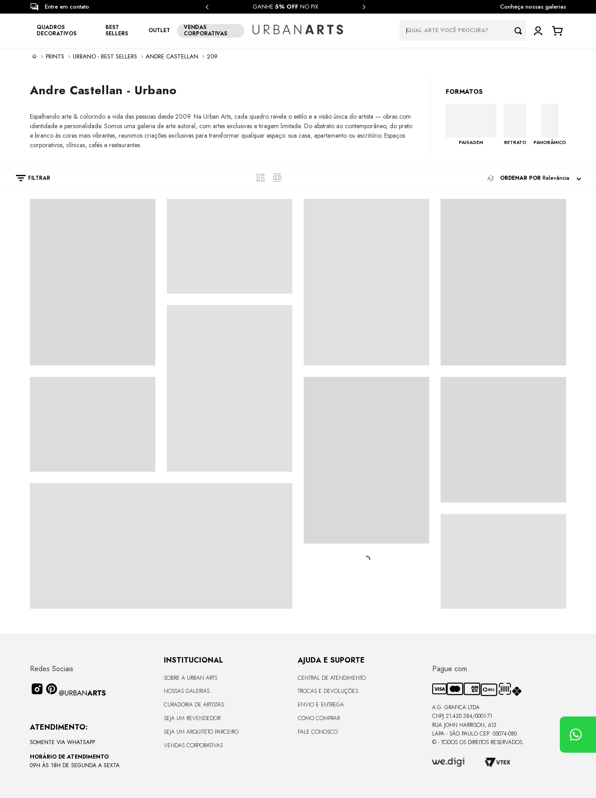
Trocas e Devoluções (328, 691)
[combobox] (463, 30)
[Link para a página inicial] (34, 56)
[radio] (260, 177)
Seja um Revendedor (192, 718)
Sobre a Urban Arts (190, 678)
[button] (28, 178)
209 (212, 57)
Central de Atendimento (332, 678)
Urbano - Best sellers (105, 57)
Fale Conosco (318, 732)
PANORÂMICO (550, 142)
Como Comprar (319, 718)
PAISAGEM (471, 142)
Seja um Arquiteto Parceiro (201, 732)
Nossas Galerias (187, 691)
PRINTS (55, 57)
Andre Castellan (172, 57)
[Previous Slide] (207, 7)
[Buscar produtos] (520, 30)
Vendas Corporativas (193, 745)
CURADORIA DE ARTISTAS (194, 705)
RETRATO (515, 142)
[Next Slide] (364, 7)
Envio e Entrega (321, 705)
